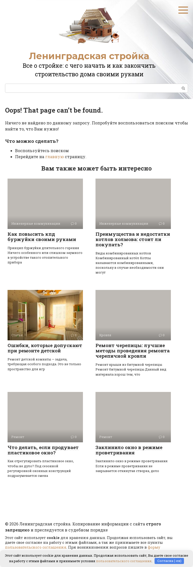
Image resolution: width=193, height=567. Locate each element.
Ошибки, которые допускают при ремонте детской (45, 348)
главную (54, 156)
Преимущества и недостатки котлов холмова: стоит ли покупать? (132, 239)
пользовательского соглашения (35, 547)
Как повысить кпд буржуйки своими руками (42, 236)
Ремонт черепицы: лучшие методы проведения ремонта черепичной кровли (132, 350)
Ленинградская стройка (89, 55)
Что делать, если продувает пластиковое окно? (43, 450)
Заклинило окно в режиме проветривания (128, 450)
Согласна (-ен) (169, 560)
